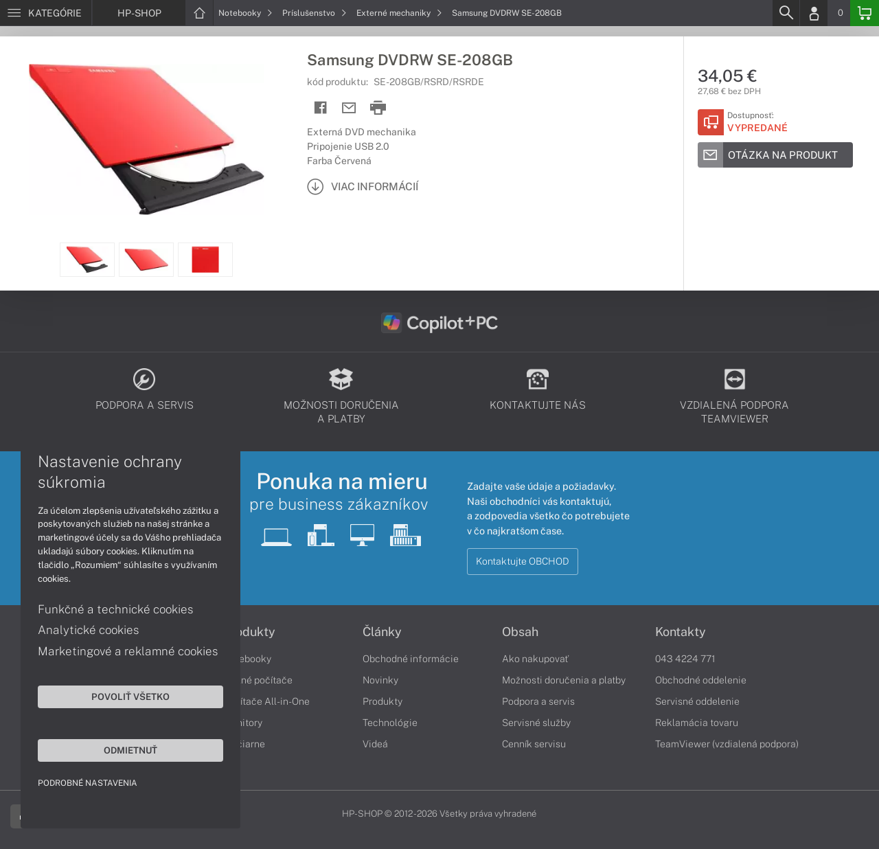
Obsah (520, 632)
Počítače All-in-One (266, 701)
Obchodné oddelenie (700, 680)
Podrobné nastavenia (87, 783)
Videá (375, 743)
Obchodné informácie (411, 658)
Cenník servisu (534, 743)
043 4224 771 (685, 658)
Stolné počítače (258, 680)
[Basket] (864, 13)
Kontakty (680, 632)
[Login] (813, 13)
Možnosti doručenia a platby (564, 680)
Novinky (380, 680)
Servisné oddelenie (697, 701)
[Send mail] (349, 108)
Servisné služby (536, 722)
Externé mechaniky (399, 13)
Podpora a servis (538, 701)
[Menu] (45, 13)
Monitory (242, 722)
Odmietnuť (130, 750)
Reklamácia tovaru (696, 722)
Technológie (390, 722)
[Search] (785, 13)
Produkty (249, 632)
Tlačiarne (244, 743)
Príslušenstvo (314, 13)
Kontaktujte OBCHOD (522, 561)
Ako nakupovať (535, 658)
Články (382, 632)
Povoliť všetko (130, 696)
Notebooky (245, 13)
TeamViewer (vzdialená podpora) (727, 743)
